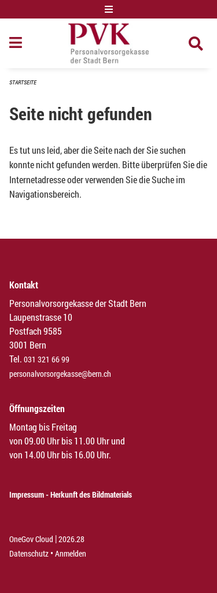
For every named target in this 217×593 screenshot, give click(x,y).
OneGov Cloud (31, 538)
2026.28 (71, 538)
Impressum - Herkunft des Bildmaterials (70, 494)
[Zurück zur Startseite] (108, 43)
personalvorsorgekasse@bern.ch (60, 373)
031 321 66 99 (46, 359)
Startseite (22, 82)
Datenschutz (29, 553)
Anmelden (70, 553)
